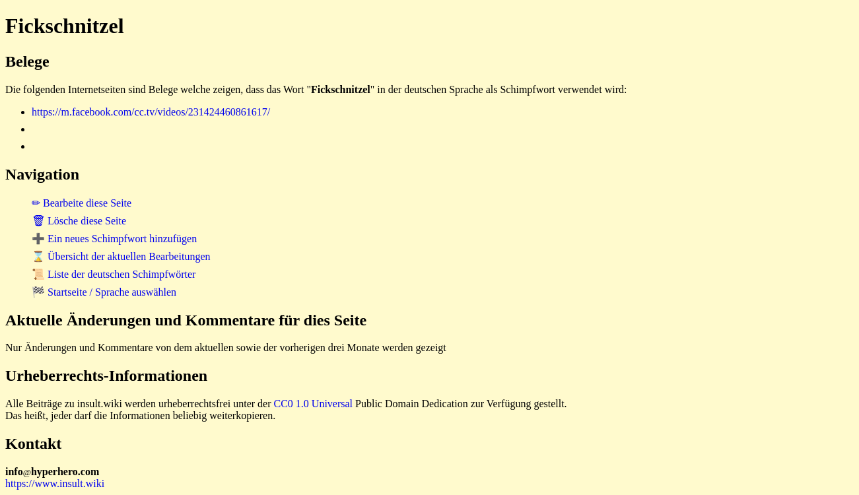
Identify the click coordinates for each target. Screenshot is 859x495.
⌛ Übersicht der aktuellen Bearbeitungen (121, 256)
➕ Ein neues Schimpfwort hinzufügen (114, 238)
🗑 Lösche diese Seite (79, 220)
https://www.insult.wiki (54, 483)
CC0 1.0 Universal (313, 403)
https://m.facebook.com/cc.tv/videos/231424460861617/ (151, 111)
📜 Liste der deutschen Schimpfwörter (113, 274)
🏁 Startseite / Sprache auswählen (104, 292)
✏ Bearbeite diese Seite (81, 203)
